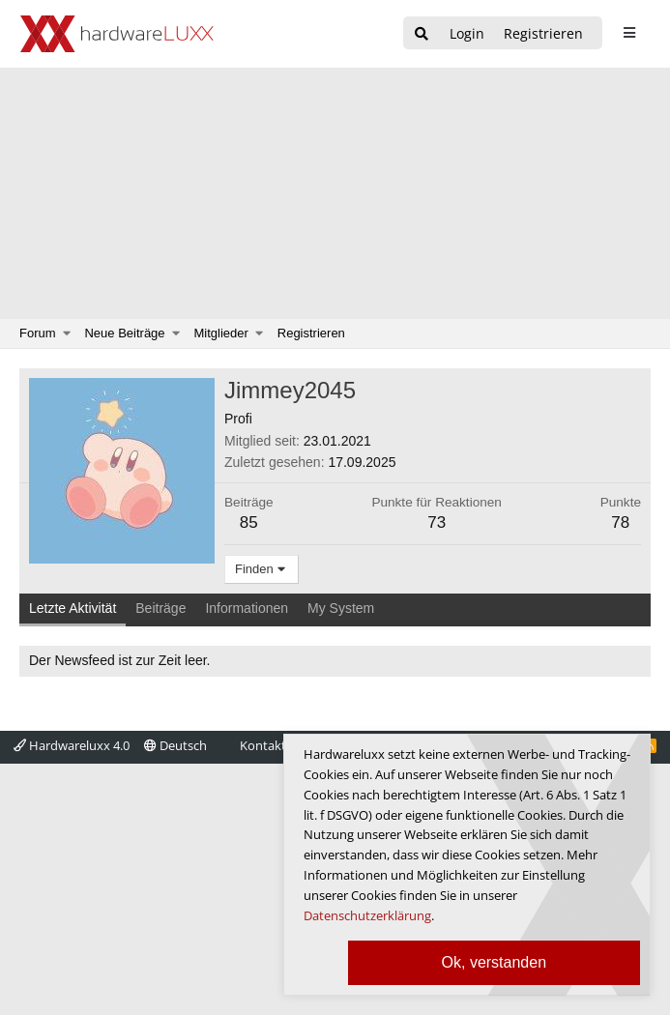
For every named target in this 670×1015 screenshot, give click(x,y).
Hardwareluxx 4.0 (72, 745)
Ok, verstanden (494, 962)
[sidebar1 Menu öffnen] (629, 32)
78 (620, 522)
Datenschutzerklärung (367, 915)
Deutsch (175, 745)
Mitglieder (221, 333)
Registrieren (311, 333)
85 (249, 522)
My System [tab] (340, 608)
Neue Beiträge (124, 333)
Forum (37, 333)
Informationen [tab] (246, 608)
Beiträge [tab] (160, 608)
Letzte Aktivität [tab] (72, 608)
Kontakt (263, 745)
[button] (67, 333)
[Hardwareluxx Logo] (117, 34)
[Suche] (421, 34)
